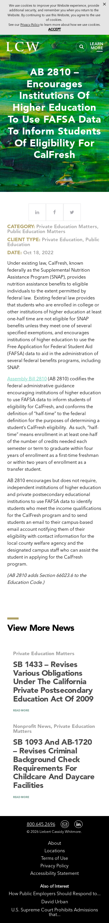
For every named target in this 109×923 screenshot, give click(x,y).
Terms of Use (54, 858)
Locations (54, 850)
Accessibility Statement (54, 873)
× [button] (104, 4)
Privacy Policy (54, 866)
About (54, 843)
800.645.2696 (41, 824)
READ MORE (21, 710)
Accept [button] (54, 29)
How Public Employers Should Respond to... (55, 893)
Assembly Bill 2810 (27, 378)
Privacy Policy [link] (30, 25)
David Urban (54, 901)
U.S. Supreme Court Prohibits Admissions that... (54, 912)
